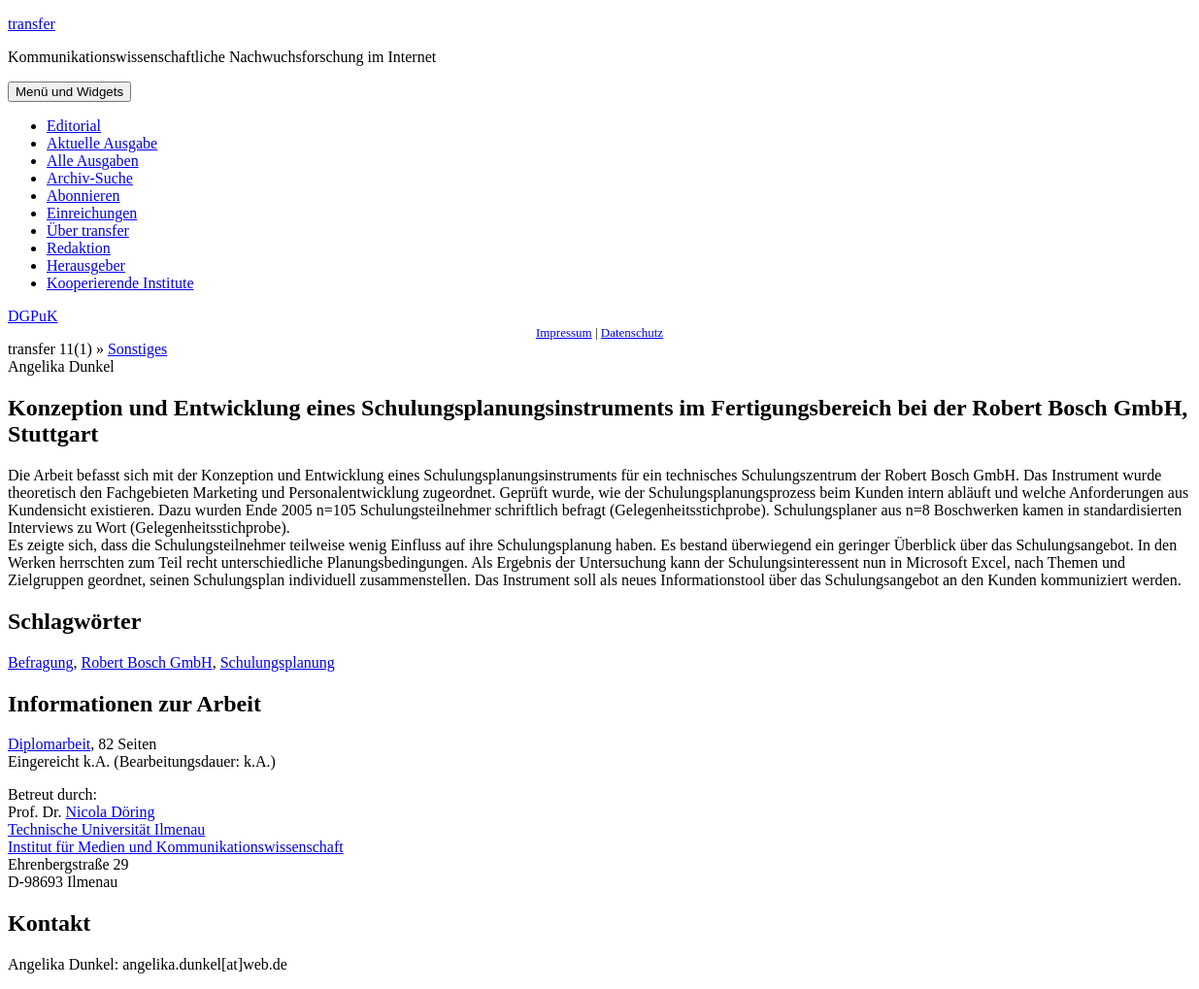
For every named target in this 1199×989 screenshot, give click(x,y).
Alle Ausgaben (93, 160)
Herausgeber (86, 265)
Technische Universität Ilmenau (106, 829)
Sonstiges (137, 349)
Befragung (41, 662)
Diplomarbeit (49, 744)
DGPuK (33, 316)
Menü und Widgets (69, 91)
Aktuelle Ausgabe (102, 143)
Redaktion (79, 248)
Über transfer (88, 230)
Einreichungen (92, 213)
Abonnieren (83, 195)
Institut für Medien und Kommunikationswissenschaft (176, 847)
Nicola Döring (110, 812)
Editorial (74, 125)
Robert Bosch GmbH (147, 662)
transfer (31, 24)
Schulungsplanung (277, 662)
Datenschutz (632, 332)
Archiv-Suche (90, 178)
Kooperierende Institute (120, 283)
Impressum (564, 332)
